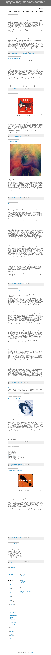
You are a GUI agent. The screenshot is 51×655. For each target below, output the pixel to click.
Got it (28, 4)
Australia (14, 465)
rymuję (10, 576)
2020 (10, 589)
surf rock (33, 465)
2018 (10, 592)
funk (22, 465)
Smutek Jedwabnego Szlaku (14, 58)
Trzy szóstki (23, 586)
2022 (10, 587)
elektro (15, 136)
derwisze (12, 53)
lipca (11, 627)
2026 (10, 581)
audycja (12, 465)
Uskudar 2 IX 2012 (12, 543)
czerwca (11, 628)
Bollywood (17, 465)
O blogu (19, 11)
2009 (10, 639)
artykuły (15, 383)
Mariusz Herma (23, 580)
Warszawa (38, 465)
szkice (33, 53)
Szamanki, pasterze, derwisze (15, 16)
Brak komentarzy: (20, 52)
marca (11, 632)
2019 (10, 591)
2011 (10, 637)
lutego (11, 634)
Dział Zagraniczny (24, 576)
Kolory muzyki (23, 579)
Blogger (32, 652)
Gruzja (19, 53)
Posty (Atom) (13, 567)
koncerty (21, 53)
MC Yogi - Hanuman (11, 455)
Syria (31, 53)
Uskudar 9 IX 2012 (12, 448)
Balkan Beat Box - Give (13, 95)
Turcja (36, 465)
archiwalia (12, 136)
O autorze (15, 11)
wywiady (23, 592)
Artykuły (36, 11)
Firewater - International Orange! (15, 470)
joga (25, 465)
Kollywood (30, 465)
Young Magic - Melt (12, 141)
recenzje (20, 136)
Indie (24, 465)
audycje (12, 562)
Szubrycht (22, 583)
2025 (10, 583)
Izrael (18, 136)
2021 (10, 588)
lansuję (10, 575)
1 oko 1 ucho (23, 574)
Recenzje (23, 11)
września (11, 605)
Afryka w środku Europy (13, 203)
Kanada (28, 465)
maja (11, 630)
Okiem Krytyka (23, 581)
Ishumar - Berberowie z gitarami (15, 290)
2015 (10, 596)
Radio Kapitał (41, 11)
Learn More (24, 4)
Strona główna (10, 11)
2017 (10, 593)
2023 (10, 585)
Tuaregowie (17, 383)
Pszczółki (22, 582)
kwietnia (11, 631)
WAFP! (22, 587)
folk (21, 465)
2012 (10, 600)
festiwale (16, 53)
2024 (10, 584)
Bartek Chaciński (23, 575)
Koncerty (32, 11)
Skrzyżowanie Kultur (27, 53)
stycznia (11, 635)
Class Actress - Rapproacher (15, 398)
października (12, 604)
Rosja (23, 53)
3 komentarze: (20, 382)
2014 (10, 597)
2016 (10, 595)
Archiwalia (10, 387)
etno (14, 53)
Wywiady (27, 11)
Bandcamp (11, 574)
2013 (10, 599)
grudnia (11, 601)
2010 (10, 638)
